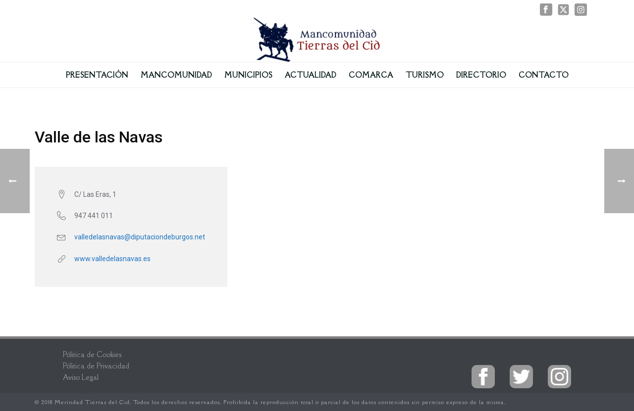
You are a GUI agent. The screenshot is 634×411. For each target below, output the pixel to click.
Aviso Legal (81, 377)
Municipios (248, 75)
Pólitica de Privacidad (96, 365)
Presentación (97, 75)
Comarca (371, 75)
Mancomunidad (176, 75)
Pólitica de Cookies (92, 354)
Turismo (425, 75)
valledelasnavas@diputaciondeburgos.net (139, 237)
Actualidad (310, 75)
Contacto (544, 75)
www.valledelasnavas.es (112, 259)
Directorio (481, 75)
